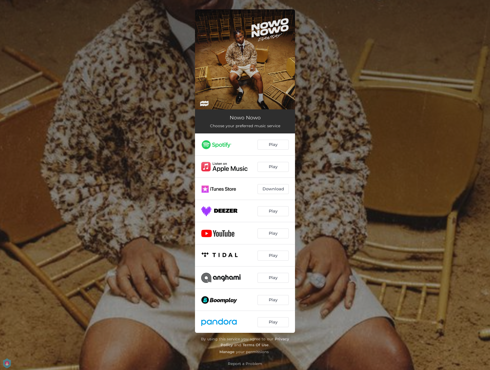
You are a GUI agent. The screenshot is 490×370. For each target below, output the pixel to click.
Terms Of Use (255, 344)
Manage (227, 351)
